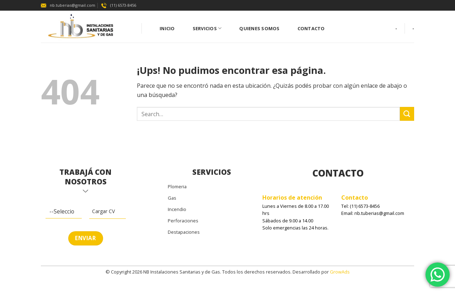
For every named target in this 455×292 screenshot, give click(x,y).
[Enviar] (407, 114)
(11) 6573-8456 (118, 5)
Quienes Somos (259, 28)
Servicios (207, 28)
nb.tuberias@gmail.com (68, 5)
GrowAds (340, 272)
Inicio (167, 28)
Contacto (311, 28)
